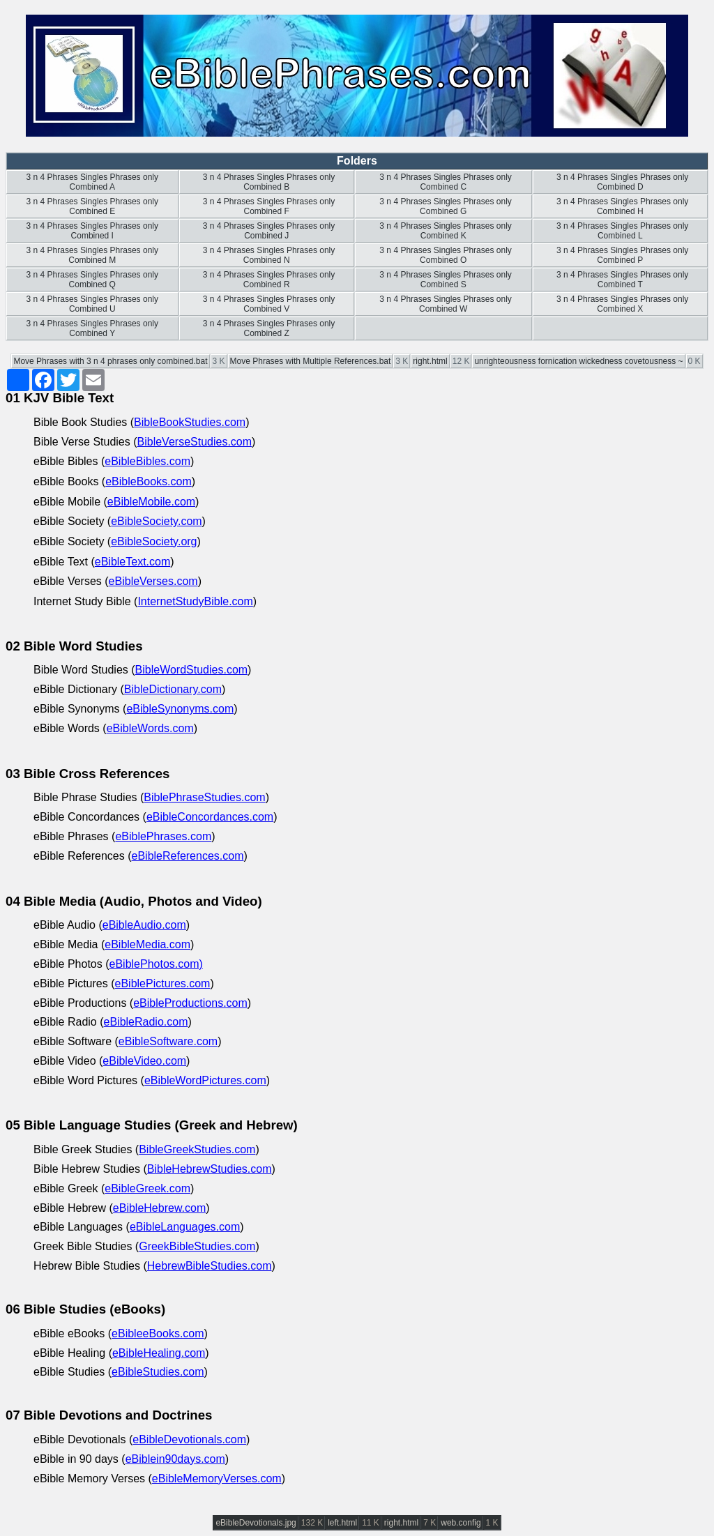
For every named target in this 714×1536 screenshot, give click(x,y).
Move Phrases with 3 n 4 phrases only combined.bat (110, 361)
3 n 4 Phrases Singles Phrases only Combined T (621, 279)
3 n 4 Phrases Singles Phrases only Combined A (92, 182)
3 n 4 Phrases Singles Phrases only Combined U (92, 304)
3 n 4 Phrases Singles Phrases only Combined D (621, 182)
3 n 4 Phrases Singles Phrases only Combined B (267, 182)
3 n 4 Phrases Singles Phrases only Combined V (267, 304)
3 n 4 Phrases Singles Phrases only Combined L (621, 231)
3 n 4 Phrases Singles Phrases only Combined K (444, 231)
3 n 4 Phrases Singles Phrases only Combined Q (92, 279)
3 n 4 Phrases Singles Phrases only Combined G (444, 206)
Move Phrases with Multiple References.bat (310, 361)
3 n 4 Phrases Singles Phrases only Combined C (444, 182)
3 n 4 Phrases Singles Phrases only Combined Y (92, 328)
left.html (342, 1523)
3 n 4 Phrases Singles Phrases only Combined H (621, 206)
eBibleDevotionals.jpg (255, 1523)
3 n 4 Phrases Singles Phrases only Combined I (92, 231)
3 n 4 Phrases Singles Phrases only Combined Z (267, 328)
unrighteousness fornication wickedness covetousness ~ (578, 361)
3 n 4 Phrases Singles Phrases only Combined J (267, 231)
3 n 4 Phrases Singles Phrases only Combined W (444, 304)
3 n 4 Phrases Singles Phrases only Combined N (267, 255)
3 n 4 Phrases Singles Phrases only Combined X (621, 304)
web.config (460, 1523)
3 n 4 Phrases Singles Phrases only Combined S (444, 279)
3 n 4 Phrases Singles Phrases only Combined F (267, 206)
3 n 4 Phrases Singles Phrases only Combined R (267, 279)
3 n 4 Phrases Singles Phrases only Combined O (444, 255)
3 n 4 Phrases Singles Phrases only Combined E (92, 206)
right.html (430, 361)
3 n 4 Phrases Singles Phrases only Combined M (92, 255)
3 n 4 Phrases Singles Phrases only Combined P (621, 255)
